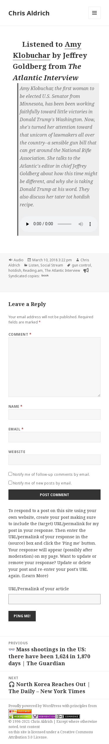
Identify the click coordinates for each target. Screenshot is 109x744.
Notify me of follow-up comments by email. (51, 474)
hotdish (14, 270)
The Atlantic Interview (62, 270)
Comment (19, 334)
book (45, 275)
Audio (19, 259)
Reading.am (33, 270)
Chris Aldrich (29, 12)
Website (16, 451)
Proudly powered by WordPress (35, 705)
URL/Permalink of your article (38, 588)
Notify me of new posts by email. (42, 483)
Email (16, 429)
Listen (34, 265)
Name (15, 406)
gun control (81, 265)
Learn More (35, 575)
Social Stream (51, 265)
